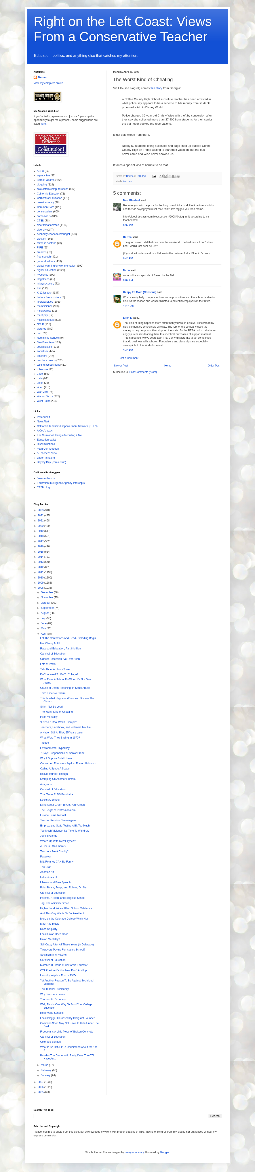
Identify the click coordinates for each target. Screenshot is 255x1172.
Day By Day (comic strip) (51, 462)
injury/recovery (45, 283)
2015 (41, 551)
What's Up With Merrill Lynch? (58, 841)
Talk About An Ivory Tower (55, 669)
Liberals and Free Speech (55, 882)
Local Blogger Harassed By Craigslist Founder (67, 1018)
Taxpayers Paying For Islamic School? (62, 949)
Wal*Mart (42, 391)
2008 (41, 587)
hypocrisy (42, 274)
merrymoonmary (134, 1152)
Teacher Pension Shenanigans (58, 820)
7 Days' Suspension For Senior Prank (62, 753)
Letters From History (49, 297)
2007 (41, 1082)
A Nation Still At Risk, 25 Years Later (61, 732)
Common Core (45, 207)
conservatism (45, 211)
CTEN (40, 220)
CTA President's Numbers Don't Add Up (63, 970)
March (45, 1065)
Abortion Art (47, 872)
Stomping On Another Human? (58, 779)
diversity (42, 229)
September (48, 607)
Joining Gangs (48, 835)
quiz (39, 333)
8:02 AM (128, 280)
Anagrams (46, 784)
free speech (44, 256)
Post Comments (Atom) (143, 372)
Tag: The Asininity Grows (54, 903)
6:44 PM (128, 258)
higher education (47, 270)
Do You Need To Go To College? (59, 674)
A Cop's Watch (45, 430)
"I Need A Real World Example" (58, 722)
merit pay (42, 315)
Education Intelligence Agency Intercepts (61, 483)
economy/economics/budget (53, 234)
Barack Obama (46, 179)
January (46, 1075)
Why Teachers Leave (52, 994)
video (40, 387)
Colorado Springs (50, 1041)
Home (167, 365)
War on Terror (45, 396)
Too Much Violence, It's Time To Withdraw (64, 830)
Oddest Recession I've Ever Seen (60, 658)
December (47, 592)
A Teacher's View (47, 453)
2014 (41, 556)
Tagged (44, 742)
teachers (127, 181)
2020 (41, 525)
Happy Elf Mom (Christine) (139, 292)
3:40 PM (128, 350)
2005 (41, 1092)
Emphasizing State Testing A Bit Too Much (65, 825)
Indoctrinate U (48, 877)
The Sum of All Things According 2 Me (59, 435)
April (44, 633)
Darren (127, 237)
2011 (41, 572)
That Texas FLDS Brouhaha (56, 794)
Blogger (164, 1152)
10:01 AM (128, 306)
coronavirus (44, 216)
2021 (41, 520)
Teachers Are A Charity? (54, 851)
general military (46, 261)
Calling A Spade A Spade (55, 768)
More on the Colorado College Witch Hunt (64, 918)
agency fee (43, 175)
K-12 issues (44, 292)
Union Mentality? (50, 939)
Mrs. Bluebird (131, 200)
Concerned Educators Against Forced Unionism (68, 763)
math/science (45, 306)
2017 (41, 541)
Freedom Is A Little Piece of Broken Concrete (66, 1031)
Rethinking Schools (48, 337)
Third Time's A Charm (52, 693)
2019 (41, 531)
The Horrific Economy (53, 999)
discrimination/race (48, 225)
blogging (42, 184)
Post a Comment (128, 358)
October (46, 602)
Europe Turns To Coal (53, 815)
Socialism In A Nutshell (53, 954)
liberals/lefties (45, 301)
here (43, 123)
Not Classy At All (50, 643)
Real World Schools (51, 1012)
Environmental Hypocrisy (55, 748)
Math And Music (49, 923)
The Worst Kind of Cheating (56, 711)
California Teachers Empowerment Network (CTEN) (67, 426)
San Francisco (45, 342)
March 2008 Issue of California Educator (64, 965)
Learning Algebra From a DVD (58, 975)
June (44, 623)
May (44, 628)
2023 (41, 510)
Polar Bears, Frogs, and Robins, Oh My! (63, 887)
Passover (45, 856)
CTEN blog (43, 487)
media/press (44, 310)
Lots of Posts (47, 664)
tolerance (42, 369)
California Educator (48, 193)
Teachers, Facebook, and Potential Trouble (65, 727)
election (41, 238)
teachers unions (46, 360)
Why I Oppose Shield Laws (56, 758)
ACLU (40, 171)
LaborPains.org (46, 457)
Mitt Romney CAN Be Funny (57, 861)
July (43, 618)
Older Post (214, 365)
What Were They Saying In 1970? (60, 737)
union (40, 382)
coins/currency (45, 202)
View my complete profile (48, 83)
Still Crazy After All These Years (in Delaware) (67, 944)
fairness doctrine (46, 243)
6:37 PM (128, 225)
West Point (43, 401)
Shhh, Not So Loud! (51, 706)
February (46, 1070)
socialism (42, 351)
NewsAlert (43, 421)
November (47, 597)
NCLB (40, 324)
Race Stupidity (48, 929)
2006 (41, 1087)
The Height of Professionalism (58, 810)
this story (156, 88)
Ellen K (127, 317)
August (45, 613)
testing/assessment (48, 364)
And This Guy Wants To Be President (62, 913)
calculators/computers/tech (53, 189)
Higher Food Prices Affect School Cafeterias (66, 908)
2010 (41, 577)
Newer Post (121, 365)
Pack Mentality (48, 716)
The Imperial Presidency (54, 989)
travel (40, 373)
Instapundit (43, 417)
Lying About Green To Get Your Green (62, 804)
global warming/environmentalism (56, 265)
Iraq (39, 288)
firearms (41, 252)
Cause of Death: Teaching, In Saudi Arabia (65, 687)
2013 (41, 561)
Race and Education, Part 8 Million (60, 648)
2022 (41, 515)
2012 (41, 567)
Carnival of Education (49, 198)
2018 (41, 536)
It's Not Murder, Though (54, 773)
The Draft (45, 867)
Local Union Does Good (54, 934)
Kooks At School (49, 799)
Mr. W (126, 270)
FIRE (40, 247)
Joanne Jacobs (46, 478)
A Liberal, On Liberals (53, 846)
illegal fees (43, 279)
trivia (39, 378)
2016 (41, 546)
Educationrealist (46, 439)
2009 (41, 582)
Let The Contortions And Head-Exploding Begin (68, 638)
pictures (41, 328)
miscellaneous (45, 319)
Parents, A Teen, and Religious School (62, 897)
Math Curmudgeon (48, 448)
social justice (44, 346)
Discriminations (46, 444)
